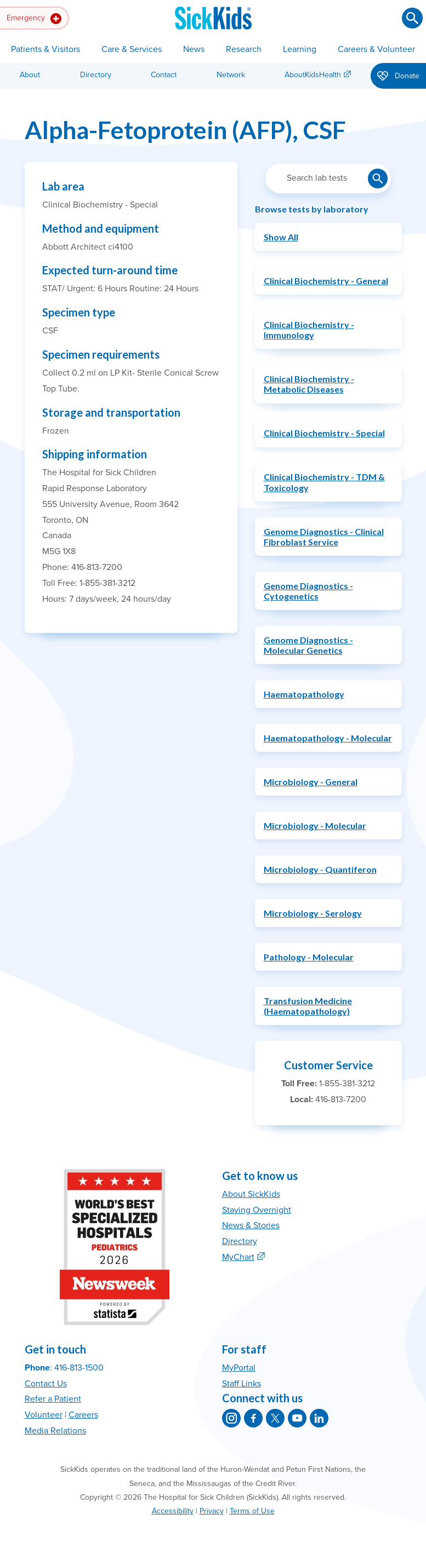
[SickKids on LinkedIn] (319, 1418)
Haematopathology (304, 694)
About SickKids (251, 1194)
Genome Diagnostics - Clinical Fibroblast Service (324, 536)
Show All (281, 237)
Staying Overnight (256, 1210)
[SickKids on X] (275, 1418)
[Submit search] (412, 18)
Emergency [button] (34, 18)
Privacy (212, 1511)
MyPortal (238, 1367)
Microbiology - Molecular (315, 825)
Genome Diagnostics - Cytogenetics (308, 590)
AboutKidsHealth (313, 74)
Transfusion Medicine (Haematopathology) (308, 1005)
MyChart (238, 1257)
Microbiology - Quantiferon (320, 869)
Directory (95, 74)
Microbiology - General (310, 781)
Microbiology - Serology (313, 913)
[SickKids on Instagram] (231, 1418)
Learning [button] (299, 49)
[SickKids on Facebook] (253, 1418)
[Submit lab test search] (378, 178)
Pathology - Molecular (309, 957)
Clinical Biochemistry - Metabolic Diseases (309, 383)
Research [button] (244, 49)
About (30, 74)
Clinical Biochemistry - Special (324, 433)
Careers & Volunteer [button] (376, 49)
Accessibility (173, 1511)
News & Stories (251, 1225)
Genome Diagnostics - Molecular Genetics (308, 645)
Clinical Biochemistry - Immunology (309, 329)
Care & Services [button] (131, 49)
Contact (164, 74)
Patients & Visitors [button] (45, 49)
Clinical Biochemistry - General (326, 280)
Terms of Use (252, 1511)
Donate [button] (398, 76)
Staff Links (241, 1383)
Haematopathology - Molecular (328, 738)
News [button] (194, 49)
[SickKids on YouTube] (297, 1418)
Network (231, 74)
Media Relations (55, 1430)
